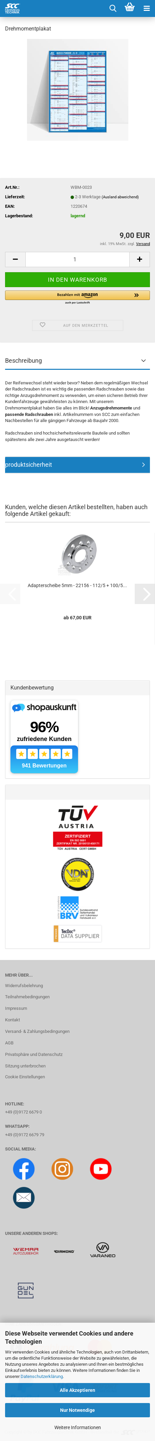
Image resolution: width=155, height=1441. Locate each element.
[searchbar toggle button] (112, 8)
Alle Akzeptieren (77, 1390)
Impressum (16, 1008)
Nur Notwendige (77, 1410)
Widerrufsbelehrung (24, 985)
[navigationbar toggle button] (146, 8)
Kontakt (12, 1019)
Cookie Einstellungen (25, 1076)
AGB (9, 1042)
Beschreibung (23, 360)
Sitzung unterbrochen (25, 1065)
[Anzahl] (77, 259)
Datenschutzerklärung (42, 1376)
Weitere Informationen (77, 1427)
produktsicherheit (28, 464)
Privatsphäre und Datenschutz (33, 1054)
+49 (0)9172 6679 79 (24, 1134)
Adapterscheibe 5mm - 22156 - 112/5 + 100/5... (77, 585)
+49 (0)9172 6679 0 (23, 1112)
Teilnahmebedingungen (27, 996)
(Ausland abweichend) (120, 197)
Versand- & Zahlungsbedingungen (37, 1031)
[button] (15, 259)
